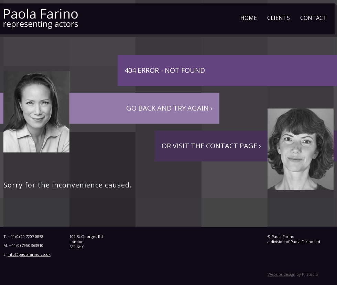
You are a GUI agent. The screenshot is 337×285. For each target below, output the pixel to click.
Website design (281, 274)
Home (248, 18)
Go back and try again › (169, 108)
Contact (313, 18)
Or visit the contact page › (211, 145)
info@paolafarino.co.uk (29, 254)
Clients (278, 18)
